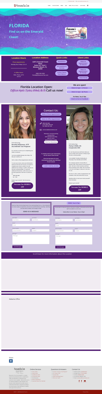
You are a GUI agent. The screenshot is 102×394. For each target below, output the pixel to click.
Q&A (66, 5)
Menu (62, 5)
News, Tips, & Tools (73, 5)
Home (49, 5)
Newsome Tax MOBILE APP (22, 185)
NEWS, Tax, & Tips (74, 203)
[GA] (79, 381)
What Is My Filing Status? (58, 376)
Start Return (55, 5)
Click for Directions (51, 142)
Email (13, 223)
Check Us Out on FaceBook (79, 99)
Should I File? (55, 374)
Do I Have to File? (56, 373)
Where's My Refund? (36, 379)
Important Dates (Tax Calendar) (38, 381)
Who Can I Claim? (56, 378)
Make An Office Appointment (51, 119)
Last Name (34, 217)
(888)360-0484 (81, 374)
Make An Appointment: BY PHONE (83, 71)
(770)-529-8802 (84, 373)
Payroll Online (35, 373)
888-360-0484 (71, 1)
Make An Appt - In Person (80, 88)
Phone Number (15, 228)
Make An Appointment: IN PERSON (83, 63)
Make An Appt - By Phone (80, 92)
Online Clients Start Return (61, 73)
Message (14, 233)
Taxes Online (34, 371)
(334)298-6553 (84, 371)
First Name (14, 217)
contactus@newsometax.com (82, 1)
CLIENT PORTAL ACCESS (51, 166)
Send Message (17, 246)
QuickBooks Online (36, 374)
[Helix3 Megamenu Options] (87, 5)
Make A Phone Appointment (51, 114)
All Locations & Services (61, 67)
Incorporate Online (36, 376)
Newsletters (62, 61)
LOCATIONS (82, 5)
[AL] (81, 381)
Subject (33, 228)
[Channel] (84, 381)
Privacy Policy (85, 392)
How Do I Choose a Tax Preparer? (60, 371)
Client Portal (83, 78)
